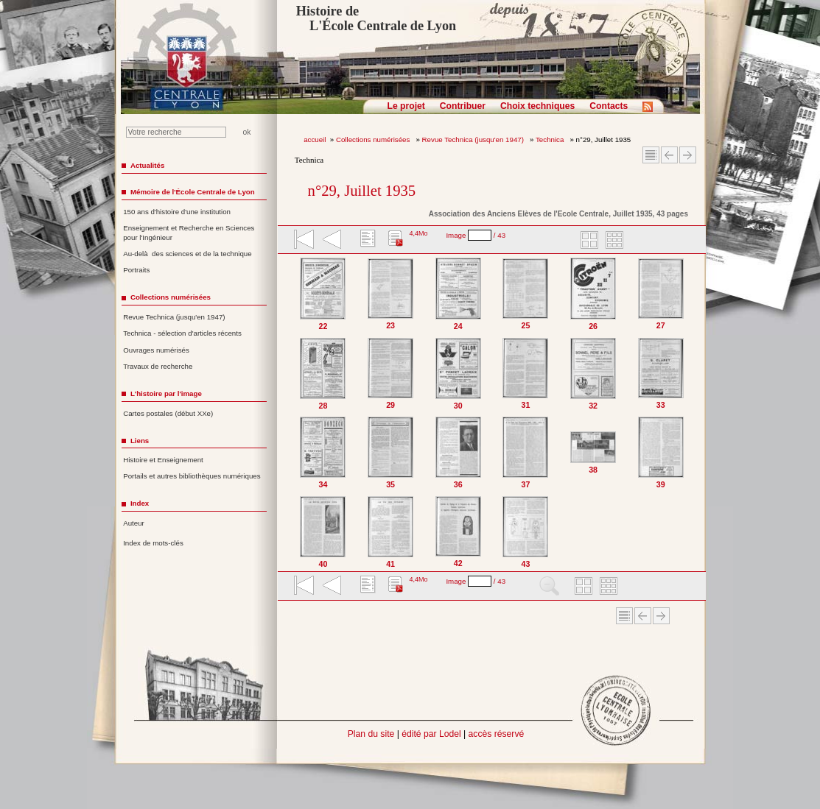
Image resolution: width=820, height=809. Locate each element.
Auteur (133, 523)
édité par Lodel (431, 734)
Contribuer (463, 106)
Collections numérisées (374, 139)
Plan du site (371, 734)
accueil (315, 139)
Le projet (406, 106)
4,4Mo (418, 233)
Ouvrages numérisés (156, 350)
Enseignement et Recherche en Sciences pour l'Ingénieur (188, 232)
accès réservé (497, 734)
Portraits (136, 270)
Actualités (147, 165)
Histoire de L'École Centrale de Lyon (376, 18)
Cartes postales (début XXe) (168, 413)
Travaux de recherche (157, 366)
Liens (139, 441)
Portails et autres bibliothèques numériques (191, 476)
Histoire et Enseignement (163, 460)
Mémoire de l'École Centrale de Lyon (192, 192)
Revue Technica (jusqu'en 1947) (474, 139)
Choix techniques (537, 106)
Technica (551, 139)
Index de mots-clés (153, 543)
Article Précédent (669, 154)
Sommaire (650, 154)
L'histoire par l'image (166, 393)
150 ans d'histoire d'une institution (177, 212)
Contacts (608, 106)
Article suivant (687, 154)
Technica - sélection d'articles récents (182, 333)
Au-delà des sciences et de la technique (187, 254)
